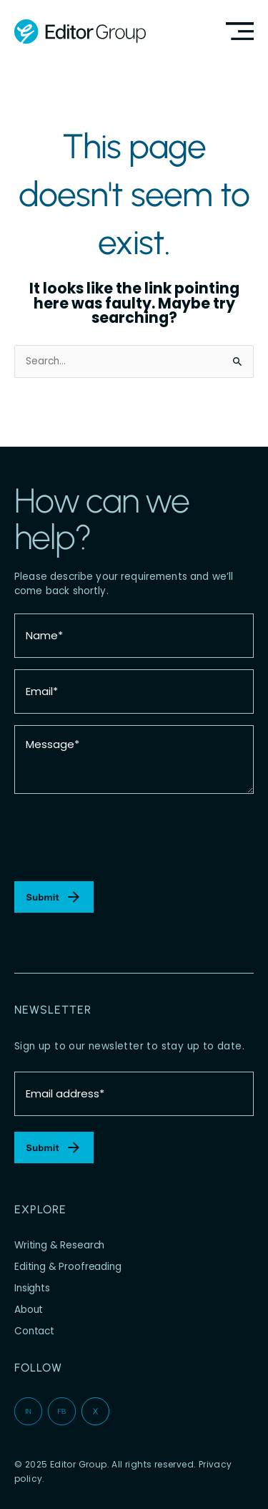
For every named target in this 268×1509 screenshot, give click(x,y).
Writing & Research (59, 1245)
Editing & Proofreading (67, 1266)
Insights (32, 1288)
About (28, 1309)
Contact (34, 1331)
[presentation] (123, 837)
